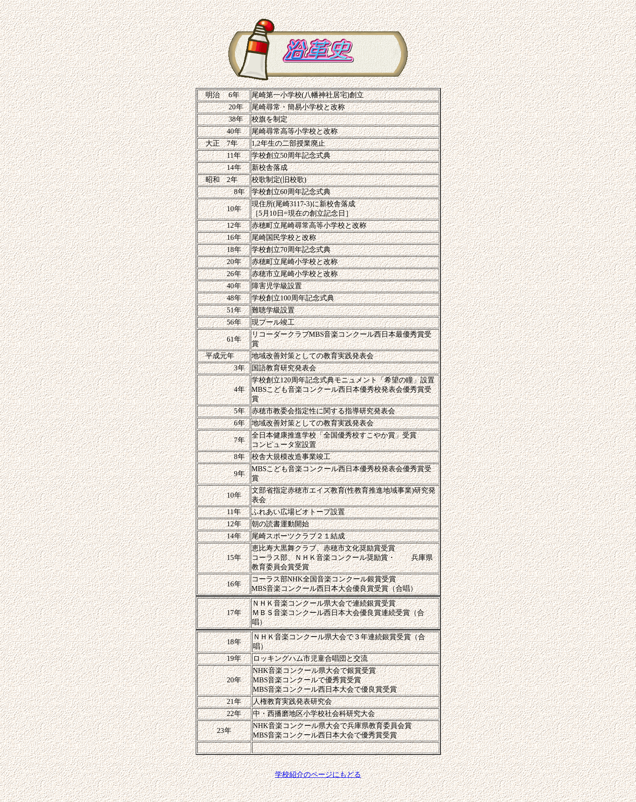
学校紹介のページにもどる (318, 774)
